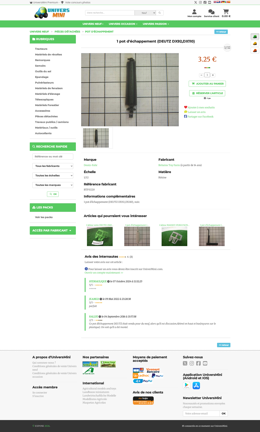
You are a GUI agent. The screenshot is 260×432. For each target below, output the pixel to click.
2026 (47, 426)
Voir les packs (43, 217)
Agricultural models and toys (99, 388)
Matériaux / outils (46, 127)
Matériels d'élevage (47, 94)
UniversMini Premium (45, 2)
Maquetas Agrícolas (94, 402)
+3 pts (208, 98)
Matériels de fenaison (49, 88)
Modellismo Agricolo (95, 399)
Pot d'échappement (99, 31)
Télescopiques (44, 99)
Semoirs (40, 65)
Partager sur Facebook (200, 116)
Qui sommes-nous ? (44, 362)
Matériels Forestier (47, 105)
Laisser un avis (197, 112)
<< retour (221, 31)
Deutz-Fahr (90, 165)
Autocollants (43, 133)
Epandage (41, 77)
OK (53, 194)
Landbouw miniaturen (96, 392)
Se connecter (39, 392)
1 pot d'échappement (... (137, 225)
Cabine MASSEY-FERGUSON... (174, 225)
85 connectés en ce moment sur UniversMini (204, 426)
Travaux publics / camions (51, 122)
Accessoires (42, 110)
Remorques (42, 60)
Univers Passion (156, 24)
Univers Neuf (93, 24)
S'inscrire (38, 396)
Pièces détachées (67, 31)
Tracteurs (41, 48)
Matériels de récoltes (48, 54)
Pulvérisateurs (44, 82)
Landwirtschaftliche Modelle (99, 395)
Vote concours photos (75, 2)
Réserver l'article (207, 93)
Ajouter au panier (208, 83)
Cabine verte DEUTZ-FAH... (99, 225)
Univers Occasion (123, 24)
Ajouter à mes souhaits (201, 107)
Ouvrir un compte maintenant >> (104, 272)
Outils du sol (43, 71)
